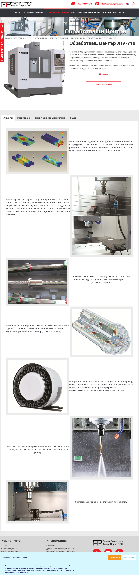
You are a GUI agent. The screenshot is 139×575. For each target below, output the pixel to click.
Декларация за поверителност (15, 557)
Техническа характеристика (50, 118)
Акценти (8, 118)
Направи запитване (103, 84)
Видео (73, 118)
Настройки (129, 557)
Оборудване (23, 118)
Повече (103, 74)
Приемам (115, 557)
